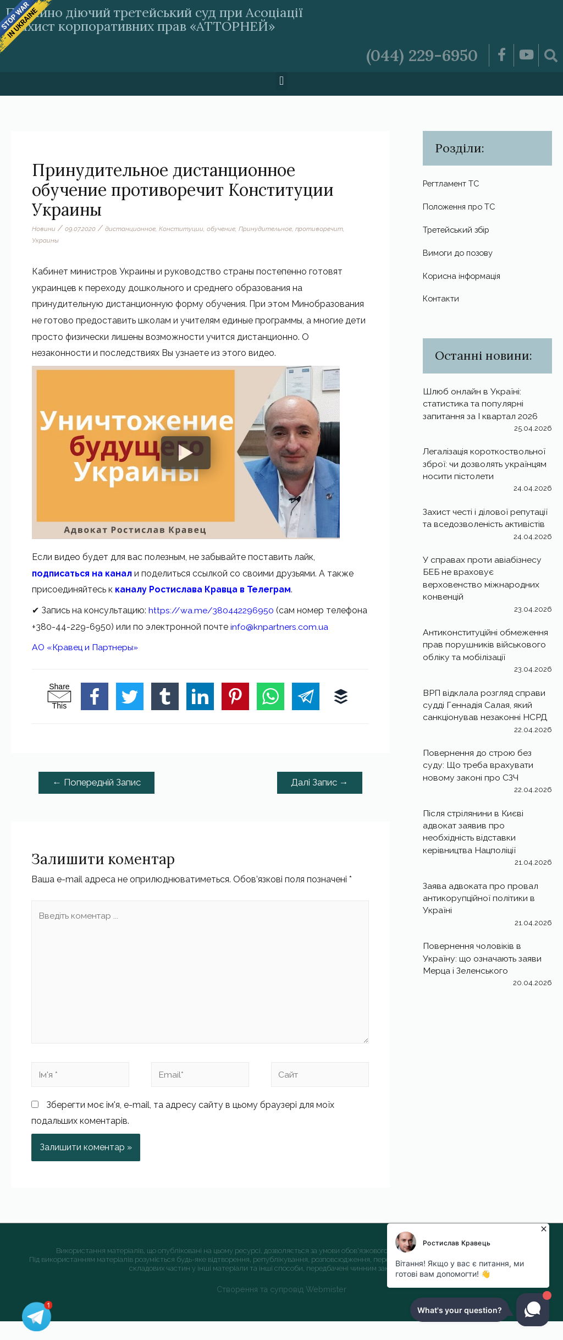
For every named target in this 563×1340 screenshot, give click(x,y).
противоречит (319, 229)
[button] (281, 81)
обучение (221, 229)
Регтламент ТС (455, 183)
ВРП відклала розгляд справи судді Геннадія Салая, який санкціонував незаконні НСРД (485, 719)
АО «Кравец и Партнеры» (86, 663)
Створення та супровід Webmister (281, 1308)
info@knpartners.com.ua (81, 643)
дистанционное (130, 229)
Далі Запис (319, 798)
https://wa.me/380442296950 (212, 610)
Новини (44, 229)
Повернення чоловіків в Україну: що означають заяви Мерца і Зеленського (483, 972)
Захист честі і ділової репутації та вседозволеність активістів (485, 526)
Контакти (443, 300)
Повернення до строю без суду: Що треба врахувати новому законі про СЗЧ (480, 779)
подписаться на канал (82, 573)
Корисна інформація (465, 277)
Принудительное (265, 229)
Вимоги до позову (461, 254)
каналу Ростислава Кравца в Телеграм (204, 589)
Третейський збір (459, 230)
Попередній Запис (98, 798)
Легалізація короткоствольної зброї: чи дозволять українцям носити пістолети (486, 466)
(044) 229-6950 (420, 55)
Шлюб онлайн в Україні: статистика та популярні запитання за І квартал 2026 (482, 405)
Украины (45, 240)
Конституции (181, 229)
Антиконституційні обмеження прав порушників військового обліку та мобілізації (487, 659)
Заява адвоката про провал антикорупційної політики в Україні (481, 912)
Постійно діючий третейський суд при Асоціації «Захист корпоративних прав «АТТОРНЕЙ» (169, 19)
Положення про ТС (463, 207)
